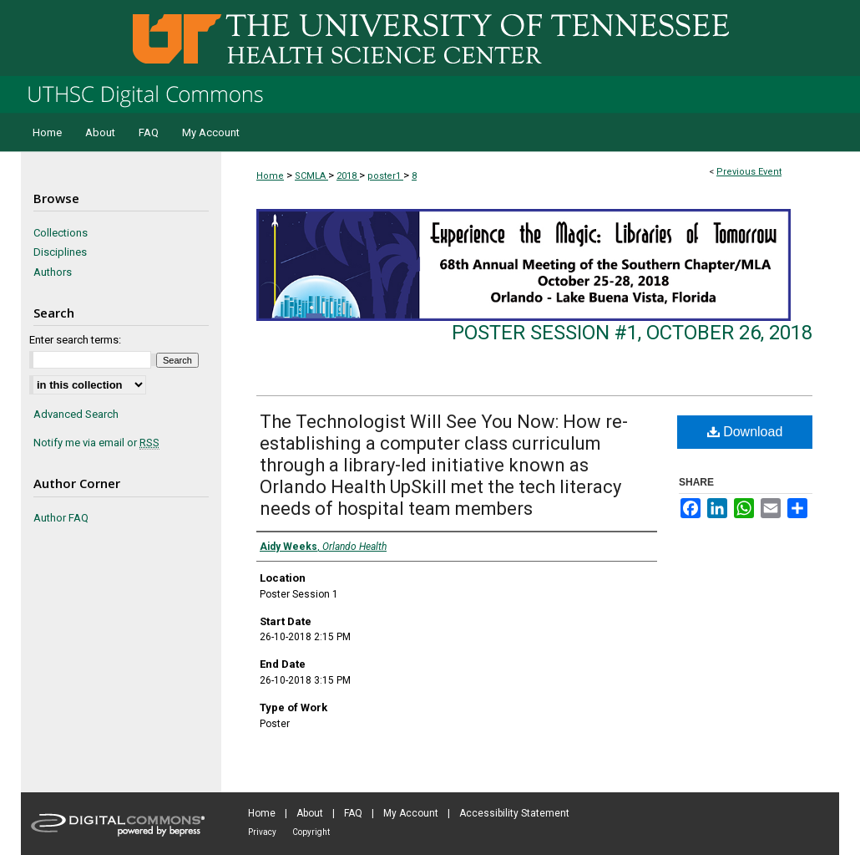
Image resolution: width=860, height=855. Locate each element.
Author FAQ (61, 517)
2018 (347, 175)
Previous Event (749, 171)
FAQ (353, 813)
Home (270, 175)
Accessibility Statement (514, 813)
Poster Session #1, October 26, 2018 (632, 332)
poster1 (385, 175)
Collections (60, 232)
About (309, 813)
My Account (410, 813)
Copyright (311, 832)
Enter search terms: (75, 339)
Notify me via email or (96, 443)
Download (745, 432)
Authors (52, 272)
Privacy (262, 832)
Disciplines (60, 252)
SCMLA (311, 175)
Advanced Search (76, 414)
